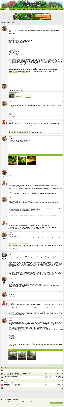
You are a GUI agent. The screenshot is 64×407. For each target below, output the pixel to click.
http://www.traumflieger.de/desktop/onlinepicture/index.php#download (20, 131)
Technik (18, 385)
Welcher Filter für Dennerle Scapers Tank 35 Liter (13, 387)
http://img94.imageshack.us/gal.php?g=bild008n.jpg (17, 108)
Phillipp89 (5, 377)
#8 (62, 197)
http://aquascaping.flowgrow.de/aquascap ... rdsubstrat (18, 243)
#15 (62, 318)
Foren (7, 9)
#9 (62, 221)
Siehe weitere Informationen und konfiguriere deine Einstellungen (12, 404)
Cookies (11, 401)
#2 (62, 84)
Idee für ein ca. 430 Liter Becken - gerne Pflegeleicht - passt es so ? (17, 373)
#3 (62, 101)
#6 (62, 170)
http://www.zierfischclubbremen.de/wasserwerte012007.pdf (18, 72)
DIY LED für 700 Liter (8, 370)
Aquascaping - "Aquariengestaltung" (18, 374)
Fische (12, 377)
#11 (62, 252)
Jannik (2, 24)
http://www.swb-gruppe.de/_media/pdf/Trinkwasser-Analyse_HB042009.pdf (21, 125)
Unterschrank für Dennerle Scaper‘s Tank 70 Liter (13, 384)
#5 (62, 136)
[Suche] (61, 9)
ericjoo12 (5, 374)
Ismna (60, 385)
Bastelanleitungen (14, 371)
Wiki (28, 9)
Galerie (37, 9)
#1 (62, 26)
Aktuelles (32, 9)
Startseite (3, 9)
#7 (62, 181)
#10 (62, 232)
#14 (62, 301)
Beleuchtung (12, 382)
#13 (62, 292)
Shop (24, 9)
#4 (62, 120)
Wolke (60, 388)
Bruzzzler (5, 371)
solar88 (5, 382)
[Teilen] (61, 26)
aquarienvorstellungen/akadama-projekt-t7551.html (30, 282)
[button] (13, 9)
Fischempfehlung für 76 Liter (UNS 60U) (12, 376)
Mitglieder (43, 9)
